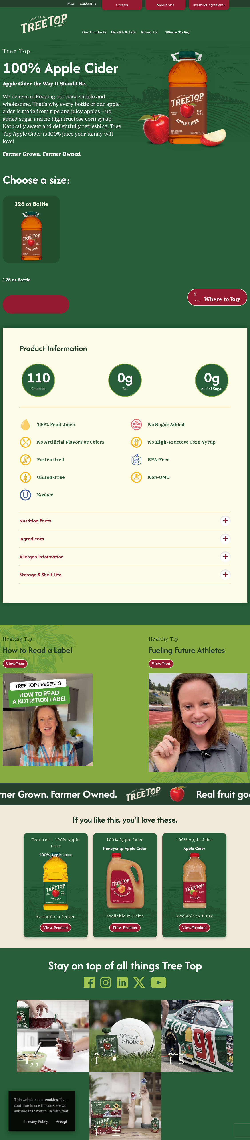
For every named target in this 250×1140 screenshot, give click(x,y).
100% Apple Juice (55, 822)
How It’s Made (76, 1090)
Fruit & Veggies (78, 1072)
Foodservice (165, 4)
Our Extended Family (145, 1056)
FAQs (71, 3)
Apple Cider (194, 816)
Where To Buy (212, 19)
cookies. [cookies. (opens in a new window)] (52, 1099)
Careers (122, 4)
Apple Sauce (75, 1064)
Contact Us (88, 3)
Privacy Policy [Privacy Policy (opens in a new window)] (59, 1121)
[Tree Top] (36, 19)
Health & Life (157, 19)
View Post (15, 631)
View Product (55, 896)
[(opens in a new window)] (31, 999)
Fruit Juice (74, 1056)
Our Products (128, 19)
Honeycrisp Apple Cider (125, 816)
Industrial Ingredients (209, 4)
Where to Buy (217, 276)
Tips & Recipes (140, 1048)
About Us (183, 19)
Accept (84, 1121)
